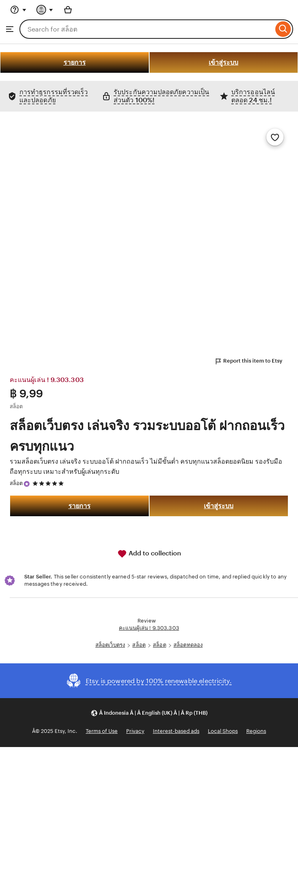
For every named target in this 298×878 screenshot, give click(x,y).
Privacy (135, 731)
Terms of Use (102, 731)
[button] (149, 712)
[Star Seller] (26, 484)
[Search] (283, 29)
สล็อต (16, 483)
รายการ (74, 62)
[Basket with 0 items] (68, 9)
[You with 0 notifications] (45, 9)
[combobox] (146, 29)
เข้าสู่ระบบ (223, 62)
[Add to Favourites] (274, 137)
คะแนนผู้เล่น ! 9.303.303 (149, 628)
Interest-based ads (176, 731)
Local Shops (223, 731)
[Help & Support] (18, 9)
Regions (256, 731)
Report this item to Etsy (248, 361)
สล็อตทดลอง (188, 645)
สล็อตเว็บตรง (110, 645)
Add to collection (149, 554)
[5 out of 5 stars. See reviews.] (49, 484)
